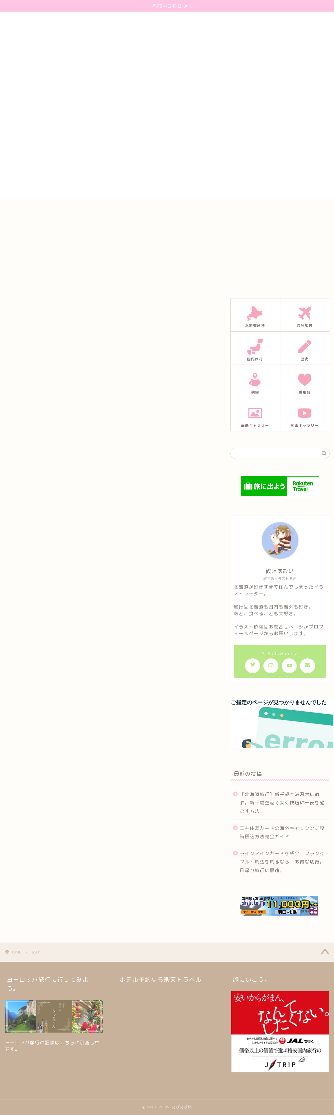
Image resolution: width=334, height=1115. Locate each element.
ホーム (94, 211)
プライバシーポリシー (224, 211)
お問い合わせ (131, 211)
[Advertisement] (167, 153)
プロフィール (173, 211)
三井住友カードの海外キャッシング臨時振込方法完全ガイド (282, 832)
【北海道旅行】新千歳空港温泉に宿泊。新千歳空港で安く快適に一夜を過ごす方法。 (282, 802)
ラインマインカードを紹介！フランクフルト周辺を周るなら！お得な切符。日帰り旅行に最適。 (282, 861)
